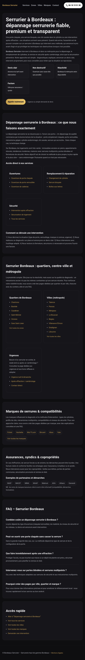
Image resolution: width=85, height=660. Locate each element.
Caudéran (15, 311)
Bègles (51, 319)
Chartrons (15, 302)
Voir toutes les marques (16, 439)
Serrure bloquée (55, 182)
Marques (47, 5)
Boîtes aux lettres (55, 187)
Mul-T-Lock (31, 432)
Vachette (19, 432)
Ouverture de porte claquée (22, 178)
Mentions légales (57, 653)
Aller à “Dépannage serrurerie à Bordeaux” (24, 616)
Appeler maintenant (16, 102)
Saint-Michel (16, 315)
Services (26, 5)
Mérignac (52, 311)
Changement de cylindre (58, 178)
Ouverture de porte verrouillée (23, 182)
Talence (52, 302)
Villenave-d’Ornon (56, 323)
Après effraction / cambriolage (23, 381)
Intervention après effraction (22, 210)
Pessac (52, 306)
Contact (55, 5)
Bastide (14, 306)
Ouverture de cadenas (19, 187)
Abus (51, 432)
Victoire (14, 319)
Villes (40, 5)
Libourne (52, 332)
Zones (33, 5)
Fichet (9, 432)
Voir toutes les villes (54, 336)
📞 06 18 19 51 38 (73, 5)
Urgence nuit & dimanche (21, 377)
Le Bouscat (53, 315)
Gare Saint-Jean (17, 323)
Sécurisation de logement (21, 215)
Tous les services (18, 219)
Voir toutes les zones (16, 328)
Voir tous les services (16, 621)
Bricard (42, 432)
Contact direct (16, 385)
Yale (59, 432)
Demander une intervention (18, 633)
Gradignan (53, 328)
